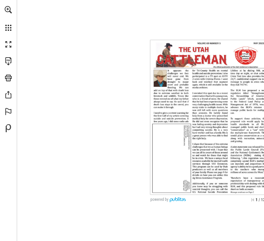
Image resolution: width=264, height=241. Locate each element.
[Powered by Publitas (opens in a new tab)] (8, 128)
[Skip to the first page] (252, 200)
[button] (8, 9)
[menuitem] (8, 18)
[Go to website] (184, 135)
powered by (159, 199)
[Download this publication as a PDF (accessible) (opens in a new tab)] (8, 61)
